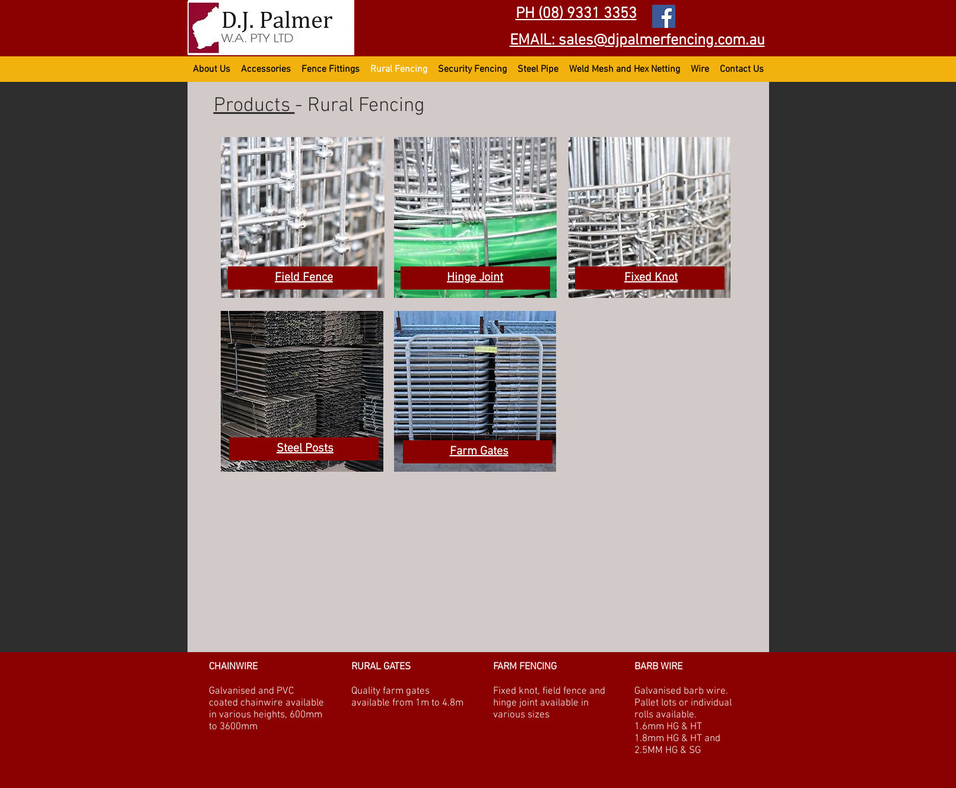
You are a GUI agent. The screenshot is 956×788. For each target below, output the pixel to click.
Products (254, 106)
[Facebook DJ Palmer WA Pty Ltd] (663, 16)
